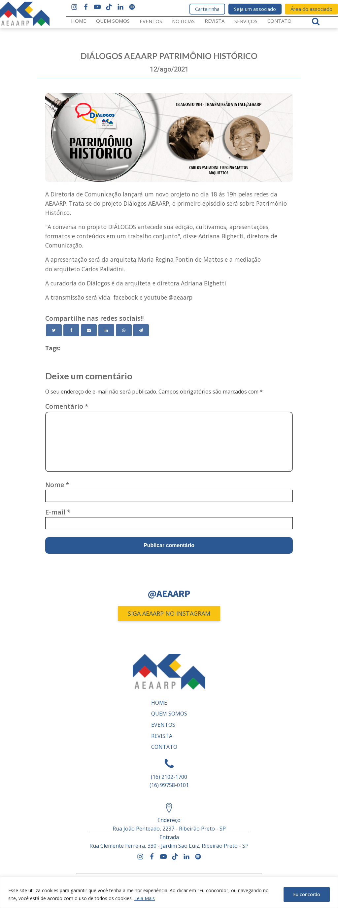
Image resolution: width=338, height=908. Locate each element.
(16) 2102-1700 (169, 776)
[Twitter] (54, 330)
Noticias (183, 21)
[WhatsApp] (124, 330)
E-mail (58, 512)
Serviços (245, 21)
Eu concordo (306, 894)
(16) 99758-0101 (169, 785)
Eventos (151, 21)
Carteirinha (207, 9)
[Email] (89, 330)
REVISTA (214, 20)
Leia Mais (144, 898)
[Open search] (316, 21)
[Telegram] (141, 330)
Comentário (66, 406)
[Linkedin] (106, 330)
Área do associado (311, 9)
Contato (279, 20)
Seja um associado (255, 9)
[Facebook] (71, 330)
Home (78, 20)
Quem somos (113, 20)
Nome (57, 484)
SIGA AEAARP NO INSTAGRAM (169, 613)
